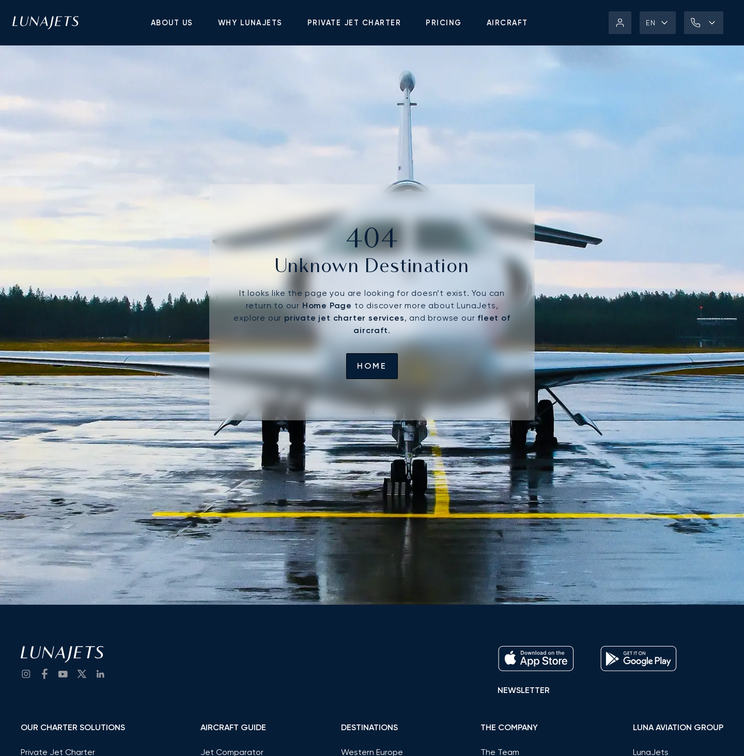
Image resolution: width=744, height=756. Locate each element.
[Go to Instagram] (26, 674)
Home (372, 366)
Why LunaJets (250, 22)
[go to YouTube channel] (63, 674)
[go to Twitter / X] (81, 674)
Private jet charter (354, 22)
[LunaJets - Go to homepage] (45, 22)
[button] (658, 22)
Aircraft (507, 22)
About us (172, 22)
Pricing (444, 22)
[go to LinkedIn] (100, 674)
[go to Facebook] (44, 674)
